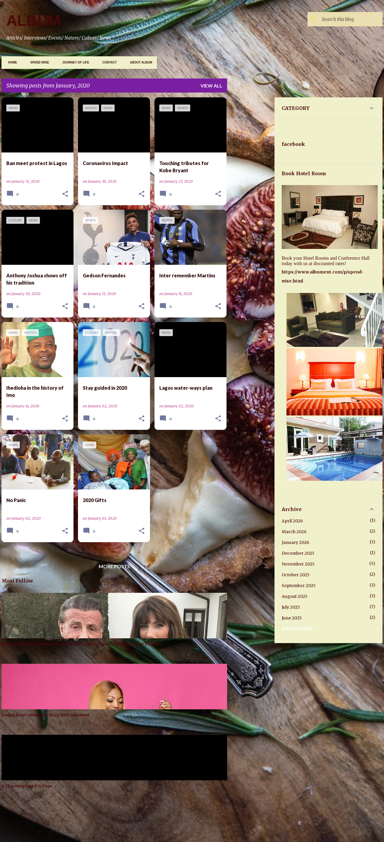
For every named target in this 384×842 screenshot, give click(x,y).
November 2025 (298, 564)
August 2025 (295, 596)
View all (211, 85)
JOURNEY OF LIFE (74, 62)
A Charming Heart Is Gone (27, 786)
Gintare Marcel (212, 831)
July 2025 (291, 607)
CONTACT (107, 62)
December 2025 (298, 553)
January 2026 (295, 542)
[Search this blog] (351, 19)
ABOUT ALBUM (139, 62)
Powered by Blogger (192, 816)
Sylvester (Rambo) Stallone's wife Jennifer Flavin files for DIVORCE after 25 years (81, 644)
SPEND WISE (37, 62)
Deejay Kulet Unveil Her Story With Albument (46, 715)
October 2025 (296, 575)
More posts (114, 566)
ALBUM (33, 20)
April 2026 (292, 521)
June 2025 (292, 618)
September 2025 (299, 585)
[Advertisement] (308, 139)
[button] (65, 194)
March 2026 (294, 531)
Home (10, 62)
